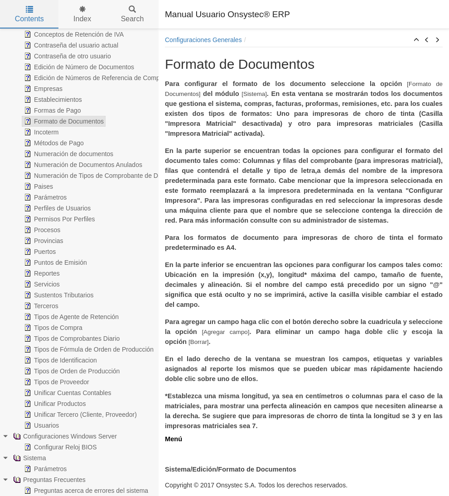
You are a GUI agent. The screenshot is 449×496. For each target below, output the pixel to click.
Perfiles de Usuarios (56, 208)
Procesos (41, 229)
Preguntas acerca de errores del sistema (85, 490)
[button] (416, 40)
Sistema (28, 458)
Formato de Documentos (63, 121)
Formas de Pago (51, 110)
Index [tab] (82, 14)
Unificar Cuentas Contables (66, 392)
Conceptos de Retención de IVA (73, 34)
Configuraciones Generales (203, 39)
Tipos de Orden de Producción (71, 371)
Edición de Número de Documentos (78, 67)
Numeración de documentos (67, 153)
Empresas (42, 88)
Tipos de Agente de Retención (70, 316)
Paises (37, 186)
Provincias (42, 240)
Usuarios (40, 425)
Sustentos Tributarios (58, 295)
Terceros (40, 305)
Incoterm (40, 132)
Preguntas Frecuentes (48, 479)
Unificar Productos (54, 403)
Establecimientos (52, 99)
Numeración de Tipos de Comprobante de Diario (96, 175)
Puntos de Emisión (54, 262)
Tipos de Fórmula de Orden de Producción (88, 349)
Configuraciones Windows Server (64, 436)
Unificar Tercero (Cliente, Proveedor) (79, 414)
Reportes (41, 273)
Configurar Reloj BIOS (59, 447)
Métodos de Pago (53, 143)
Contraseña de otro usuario (66, 56)
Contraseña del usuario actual (70, 45)
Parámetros (44, 197)
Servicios (41, 284)
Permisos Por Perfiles (58, 219)
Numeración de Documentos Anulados (82, 164)
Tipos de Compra (52, 327)
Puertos (39, 251)
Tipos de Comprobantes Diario (71, 338)
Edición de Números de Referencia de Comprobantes (103, 77)
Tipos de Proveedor (55, 382)
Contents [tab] (29, 14)
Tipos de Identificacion (59, 360)
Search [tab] (132, 14)
